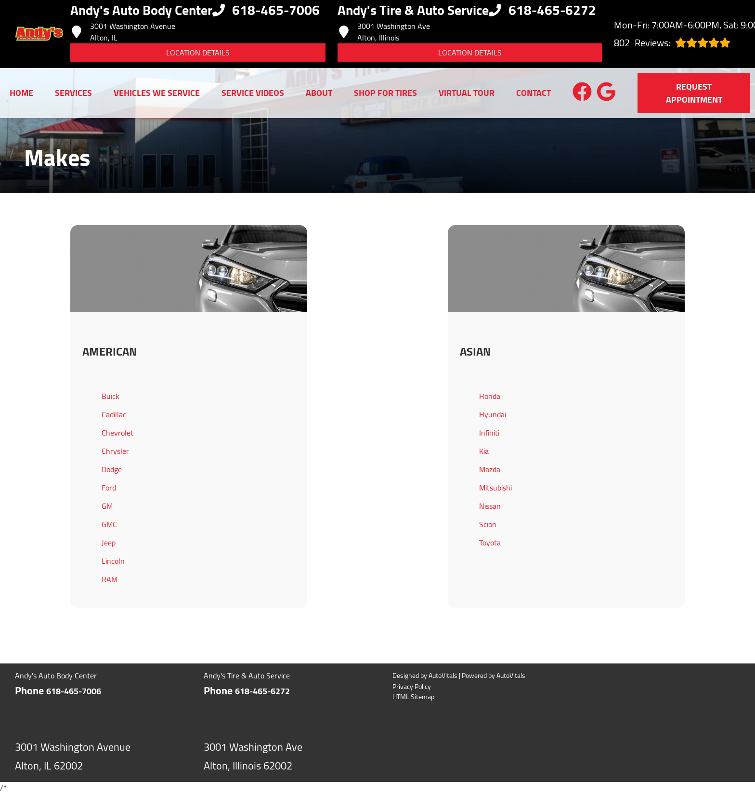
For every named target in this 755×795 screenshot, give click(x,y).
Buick (110, 396)
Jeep (109, 542)
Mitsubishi (495, 487)
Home (21, 92)
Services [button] (73, 92)
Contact (533, 92)
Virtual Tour (467, 92)
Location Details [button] (198, 52)
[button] (582, 91)
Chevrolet (117, 432)
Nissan (490, 506)
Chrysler (115, 451)
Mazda (489, 469)
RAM (109, 579)
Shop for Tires (385, 92)
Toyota (490, 542)
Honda (489, 396)
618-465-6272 (262, 691)
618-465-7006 (73, 691)
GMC (109, 524)
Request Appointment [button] (694, 93)
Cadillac (114, 414)
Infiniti (489, 432)
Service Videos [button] (252, 92)
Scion (487, 524)
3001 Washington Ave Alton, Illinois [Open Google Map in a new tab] (384, 31)
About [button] (319, 92)
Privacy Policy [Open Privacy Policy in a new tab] (411, 687)
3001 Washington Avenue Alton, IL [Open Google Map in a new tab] (122, 31)
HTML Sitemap (413, 697)
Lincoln (113, 561)
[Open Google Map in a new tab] (94, 757)
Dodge (112, 469)
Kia (484, 451)
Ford (109, 487)
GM (107, 506)
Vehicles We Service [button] (157, 92)
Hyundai (492, 414)
